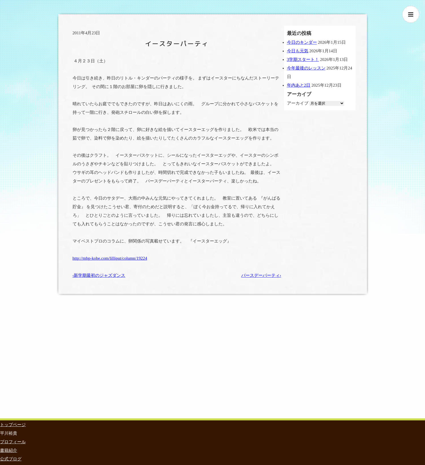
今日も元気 (297, 51)
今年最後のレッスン (306, 68)
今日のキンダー (302, 42)
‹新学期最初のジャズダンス (99, 275)
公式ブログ (10, 459)
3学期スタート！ (303, 59)
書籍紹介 (8, 450)
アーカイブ (297, 103)
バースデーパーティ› (261, 275)
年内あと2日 (299, 85)
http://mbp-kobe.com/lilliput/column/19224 (110, 258)
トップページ (13, 424)
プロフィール (13, 442)
